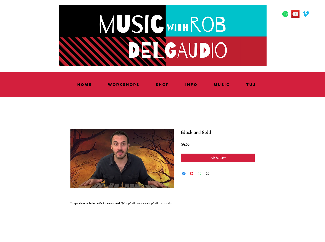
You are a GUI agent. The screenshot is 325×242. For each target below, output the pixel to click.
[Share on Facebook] (183, 173)
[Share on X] (207, 173)
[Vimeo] (306, 14)
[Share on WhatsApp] (199, 173)
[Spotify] (285, 14)
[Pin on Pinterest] (191, 173)
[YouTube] (295, 14)
